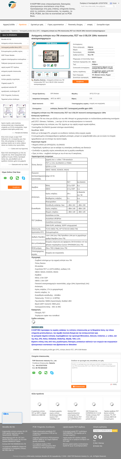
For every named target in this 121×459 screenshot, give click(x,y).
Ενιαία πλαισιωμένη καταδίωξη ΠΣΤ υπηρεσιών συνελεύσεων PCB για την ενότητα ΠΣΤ (45, 433)
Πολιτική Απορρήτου (19, 456)
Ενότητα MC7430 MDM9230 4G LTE (14, 444)
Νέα (94, 441)
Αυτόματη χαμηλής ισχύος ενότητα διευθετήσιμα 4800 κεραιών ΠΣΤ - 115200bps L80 (56, 415)
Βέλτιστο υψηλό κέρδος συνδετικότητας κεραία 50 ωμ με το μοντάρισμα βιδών (75, 445)
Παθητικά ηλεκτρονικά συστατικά (11, 63)
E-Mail (95, 443)
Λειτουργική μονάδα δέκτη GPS (29, 31)
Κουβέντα (81, 81)
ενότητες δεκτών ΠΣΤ (67, 350)
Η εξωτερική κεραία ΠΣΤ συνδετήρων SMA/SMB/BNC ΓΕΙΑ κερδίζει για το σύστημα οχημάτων (75, 433)
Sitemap (101, 443)
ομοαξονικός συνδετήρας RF (10, 91)
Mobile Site (97, 446)
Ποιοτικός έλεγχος (75, 25)
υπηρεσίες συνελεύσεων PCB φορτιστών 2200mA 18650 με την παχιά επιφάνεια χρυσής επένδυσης (46, 439)
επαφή (89, 25)
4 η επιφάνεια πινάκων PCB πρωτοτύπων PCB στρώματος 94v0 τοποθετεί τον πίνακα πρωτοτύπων (44, 445)
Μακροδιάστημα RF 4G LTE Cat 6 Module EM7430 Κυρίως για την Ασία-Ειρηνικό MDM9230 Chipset (14, 439)
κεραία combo (5, 75)
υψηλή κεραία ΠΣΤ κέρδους (10, 67)
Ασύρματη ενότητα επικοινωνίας (11, 43)
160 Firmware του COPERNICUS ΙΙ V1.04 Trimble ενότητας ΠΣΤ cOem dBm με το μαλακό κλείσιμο (93, 415)
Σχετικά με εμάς (37, 25)
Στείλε (115, 431)
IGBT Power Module (7, 55)
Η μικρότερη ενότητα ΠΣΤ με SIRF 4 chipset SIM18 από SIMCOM (39, 413)
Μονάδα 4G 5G (6, 39)
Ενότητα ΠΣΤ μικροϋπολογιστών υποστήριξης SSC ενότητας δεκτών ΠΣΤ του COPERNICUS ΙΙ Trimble (75, 416)
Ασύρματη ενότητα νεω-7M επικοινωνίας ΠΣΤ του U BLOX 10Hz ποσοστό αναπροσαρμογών (49, 82)
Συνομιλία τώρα (103, 25)
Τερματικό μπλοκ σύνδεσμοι (10, 99)
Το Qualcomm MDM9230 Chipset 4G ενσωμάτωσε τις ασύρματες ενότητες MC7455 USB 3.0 (14, 448)
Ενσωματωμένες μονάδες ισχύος (11, 51)
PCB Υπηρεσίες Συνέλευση (10, 95)
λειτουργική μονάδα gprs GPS (49, 350)
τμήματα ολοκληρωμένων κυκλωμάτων (13, 59)
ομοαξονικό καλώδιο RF (9, 87)
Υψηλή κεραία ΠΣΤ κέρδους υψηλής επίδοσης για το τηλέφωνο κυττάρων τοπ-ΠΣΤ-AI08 (76, 439)
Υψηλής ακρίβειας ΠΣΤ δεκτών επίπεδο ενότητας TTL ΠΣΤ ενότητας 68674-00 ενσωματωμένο (111, 415)
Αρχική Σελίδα (9, 25)
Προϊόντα (22, 25)
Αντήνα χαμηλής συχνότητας (10, 79)
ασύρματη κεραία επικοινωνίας (11, 71)
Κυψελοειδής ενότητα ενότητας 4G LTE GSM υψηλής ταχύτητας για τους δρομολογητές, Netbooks (14, 433)
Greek (116, 3)
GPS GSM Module (81, 350)
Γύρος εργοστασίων (56, 25)
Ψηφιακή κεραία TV (7, 83)
